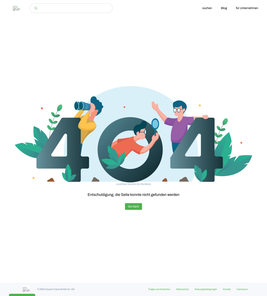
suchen (207, 8)
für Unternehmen (247, 8)
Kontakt (227, 289)
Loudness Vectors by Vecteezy (133, 184)
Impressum (242, 289)
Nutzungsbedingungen (206, 289)
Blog (224, 8)
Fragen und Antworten (159, 289)
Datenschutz (182, 289)
